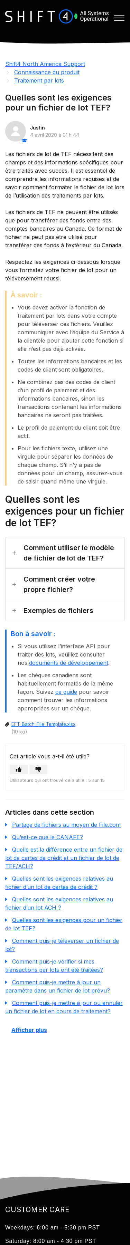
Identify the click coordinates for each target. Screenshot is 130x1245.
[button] (119, 18)
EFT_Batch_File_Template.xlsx (43, 724)
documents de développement (68, 662)
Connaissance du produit (47, 72)
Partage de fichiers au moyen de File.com (66, 824)
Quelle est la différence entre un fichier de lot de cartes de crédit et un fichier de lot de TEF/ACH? (63, 858)
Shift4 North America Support (45, 63)
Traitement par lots (39, 80)
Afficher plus (29, 1029)
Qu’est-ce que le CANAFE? (47, 837)
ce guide (66, 691)
